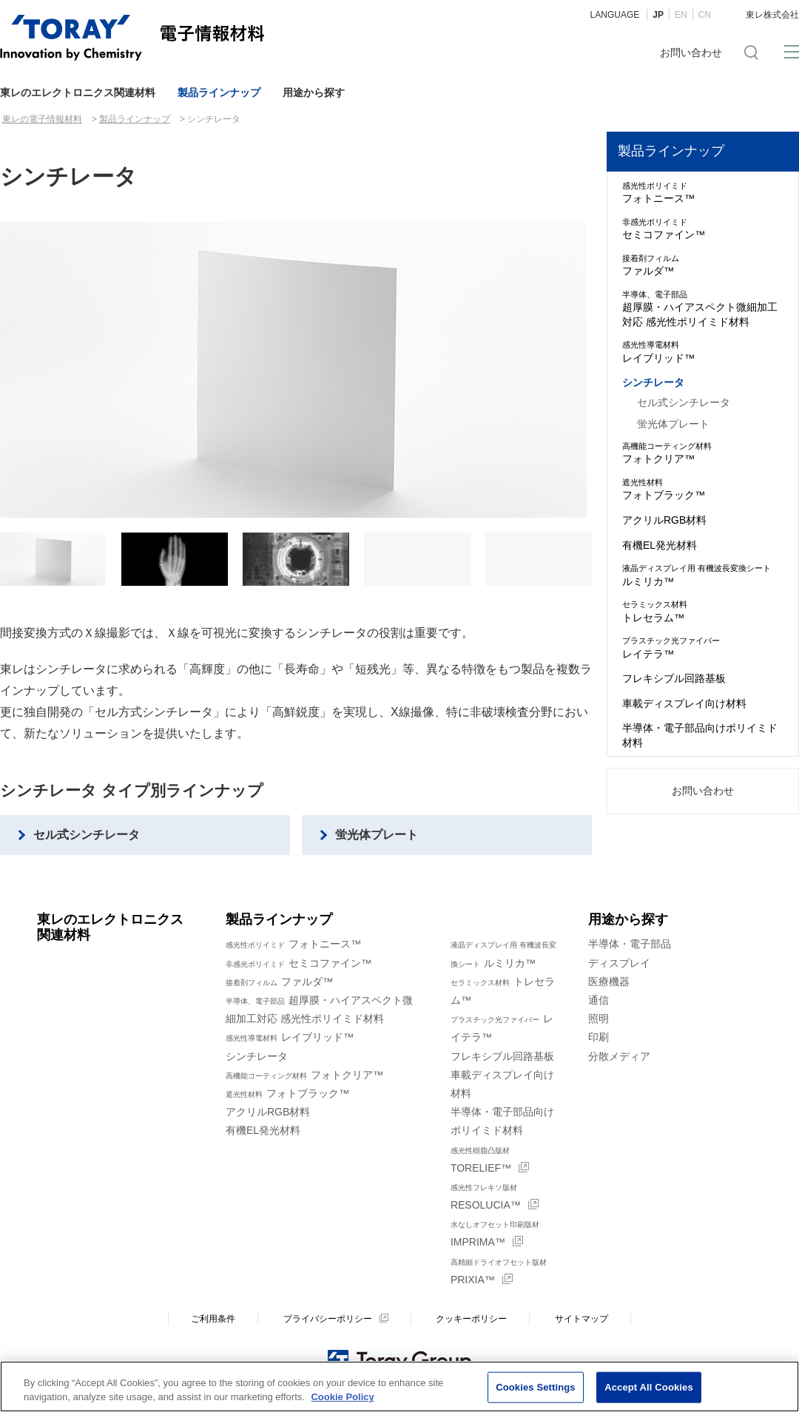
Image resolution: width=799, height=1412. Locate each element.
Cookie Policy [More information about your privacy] (342, 1397)
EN (681, 15)
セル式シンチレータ (86, 834)
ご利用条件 (213, 1319)
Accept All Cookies (648, 1387)
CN (704, 15)
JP (658, 15)
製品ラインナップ (219, 92)
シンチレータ (653, 382)
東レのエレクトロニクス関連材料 (77, 92)
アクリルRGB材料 (664, 520)
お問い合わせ (691, 52)
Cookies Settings (536, 1387)
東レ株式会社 (772, 15)
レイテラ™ (702, 647)
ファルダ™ (702, 265)
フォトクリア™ (702, 453)
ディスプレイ (619, 963)
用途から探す (314, 92)
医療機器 (609, 981)
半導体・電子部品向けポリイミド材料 (700, 735)
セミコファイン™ (702, 228)
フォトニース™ (702, 192)
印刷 (598, 1037)
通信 (598, 1000)
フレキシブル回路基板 (674, 678)
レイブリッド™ (702, 351)
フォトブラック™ (702, 489)
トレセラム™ (702, 611)
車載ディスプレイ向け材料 (684, 703)
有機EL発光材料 (659, 545)
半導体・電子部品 (629, 944)
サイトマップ (581, 1319)
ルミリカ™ (702, 575)
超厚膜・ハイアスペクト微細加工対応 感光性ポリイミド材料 (702, 308)
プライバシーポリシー (327, 1319)
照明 (598, 1018)
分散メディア (619, 1056)
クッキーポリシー (471, 1319)
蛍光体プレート (376, 834)
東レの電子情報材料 (42, 119)
